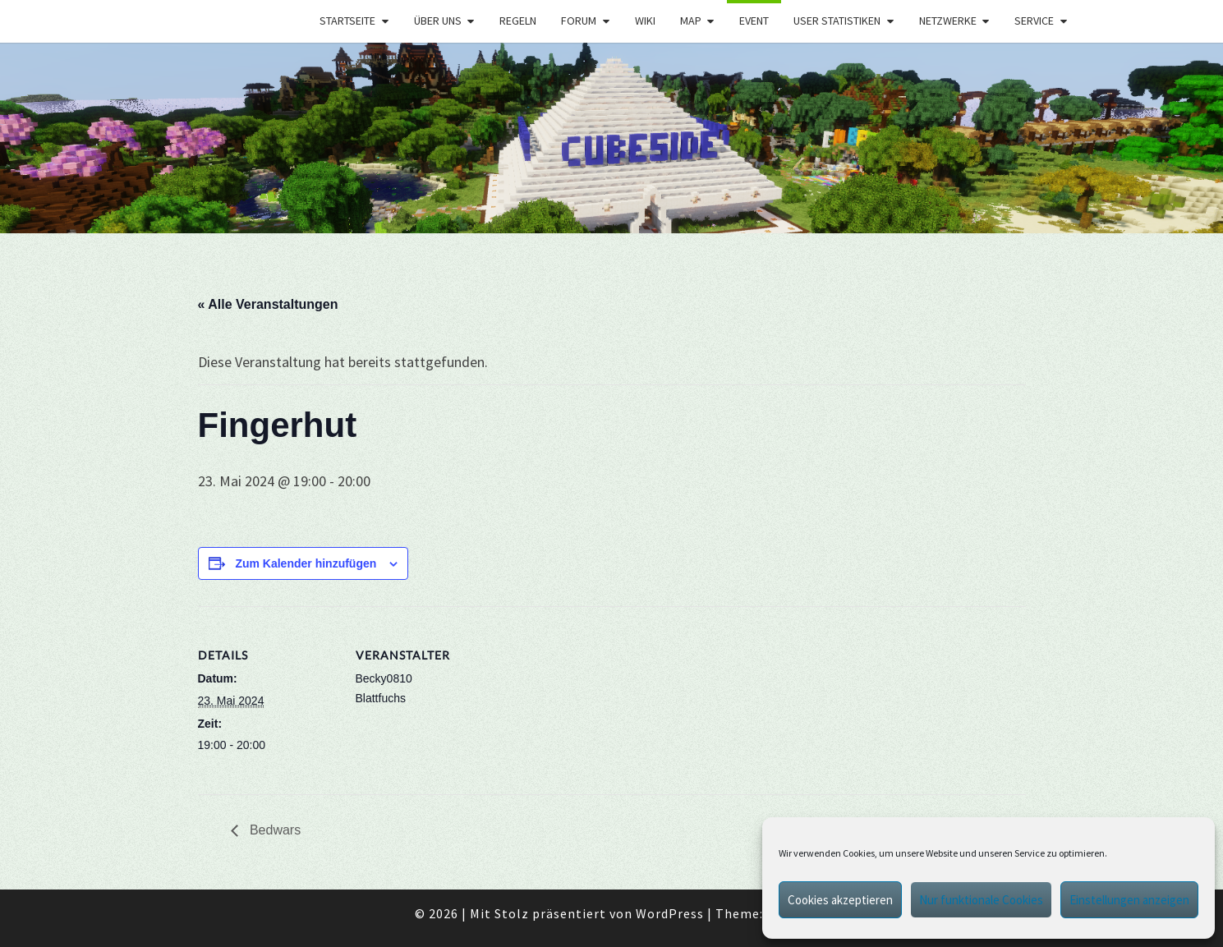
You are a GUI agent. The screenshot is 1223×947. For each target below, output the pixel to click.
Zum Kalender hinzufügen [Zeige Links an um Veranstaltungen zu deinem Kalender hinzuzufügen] (305, 563)
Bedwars (273, 830)
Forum (578, 20)
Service (1034, 20)
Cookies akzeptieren (840, 900)
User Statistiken (836, 20)
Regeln (517, 20)
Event (754, 20)
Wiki (645, 20)
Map (690, 20)
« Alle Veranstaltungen (268, 304)
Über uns (438, 20)
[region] (611, 138)
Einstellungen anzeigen (1129, 900)
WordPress (670, 913)
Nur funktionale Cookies (981, 900)
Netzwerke (948, 20)
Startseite (347, 20)
